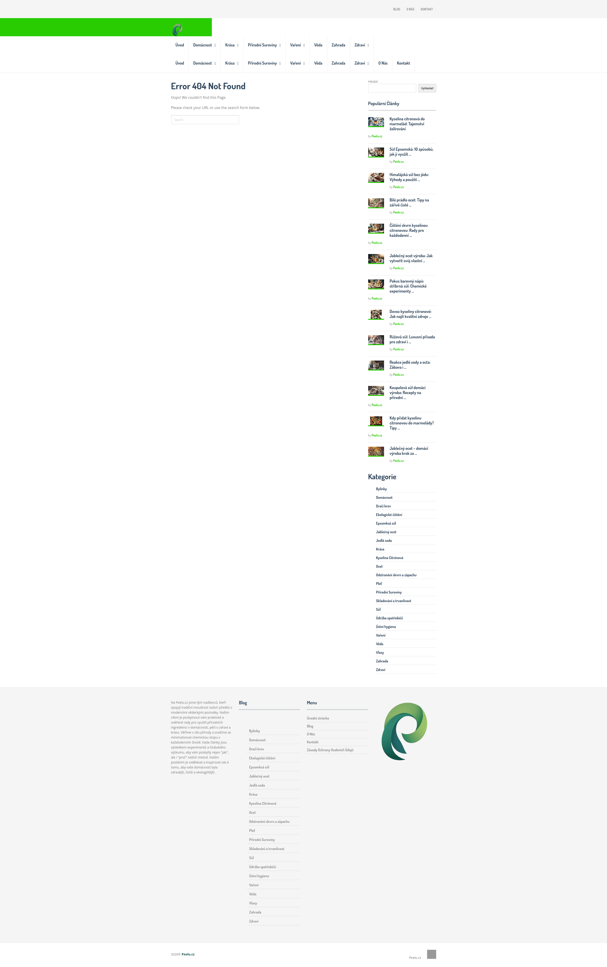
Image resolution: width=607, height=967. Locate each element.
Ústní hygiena (386, 626)
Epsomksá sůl (386, 523)
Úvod (180, 44)
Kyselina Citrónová (389, 557)
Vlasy (380, 652)
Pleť (379, 583)
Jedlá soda (384, 540)
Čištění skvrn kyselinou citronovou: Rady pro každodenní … (409, 230)
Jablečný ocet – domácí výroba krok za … (409, 451)
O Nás (410, 9)
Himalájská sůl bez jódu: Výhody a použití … (409, 177)
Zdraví (360, 44)
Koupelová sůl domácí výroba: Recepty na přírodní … (408, 392)
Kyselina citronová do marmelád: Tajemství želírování (407, 123)
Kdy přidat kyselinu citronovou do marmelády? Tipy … (412, 422)
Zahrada (338, 44)
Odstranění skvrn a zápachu (396, 575)
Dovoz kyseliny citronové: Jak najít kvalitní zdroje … (411, 314)
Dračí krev (383, 506)
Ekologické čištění (389, 514)
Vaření (295, 44)
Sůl (378, 609)
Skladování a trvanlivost (393, 601)
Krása (230, 44)
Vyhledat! (427, 88)
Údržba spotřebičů (389, 618)
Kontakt (427, 9)
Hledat (373, 81)
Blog (396, 9)
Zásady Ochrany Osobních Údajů (330, 750)
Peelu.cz (377, 136)
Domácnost (202, 44)
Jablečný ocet (386, 532)
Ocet (379, 566)
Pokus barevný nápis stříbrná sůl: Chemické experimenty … (408, 286)
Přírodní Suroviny (262, 44)
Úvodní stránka (318, 718)
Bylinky (381, 489)
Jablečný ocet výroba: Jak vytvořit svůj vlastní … (411, 258)
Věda (318, 44)
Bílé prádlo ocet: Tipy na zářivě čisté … (409, 202)
